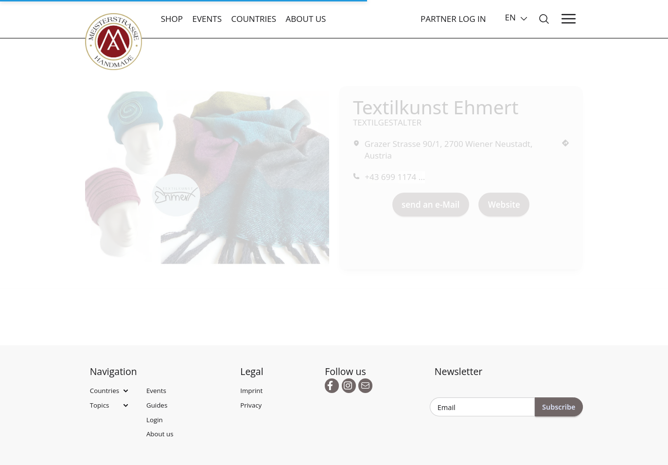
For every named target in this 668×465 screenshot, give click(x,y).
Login (154, 419)
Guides (156, 405)
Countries (253, 18)
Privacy (251, 405)
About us (306, 18)
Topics (99, 405)
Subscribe (559, 406)
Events (207, 18)
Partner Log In (453, 18)
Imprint (251, 390)
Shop (172, 18)
